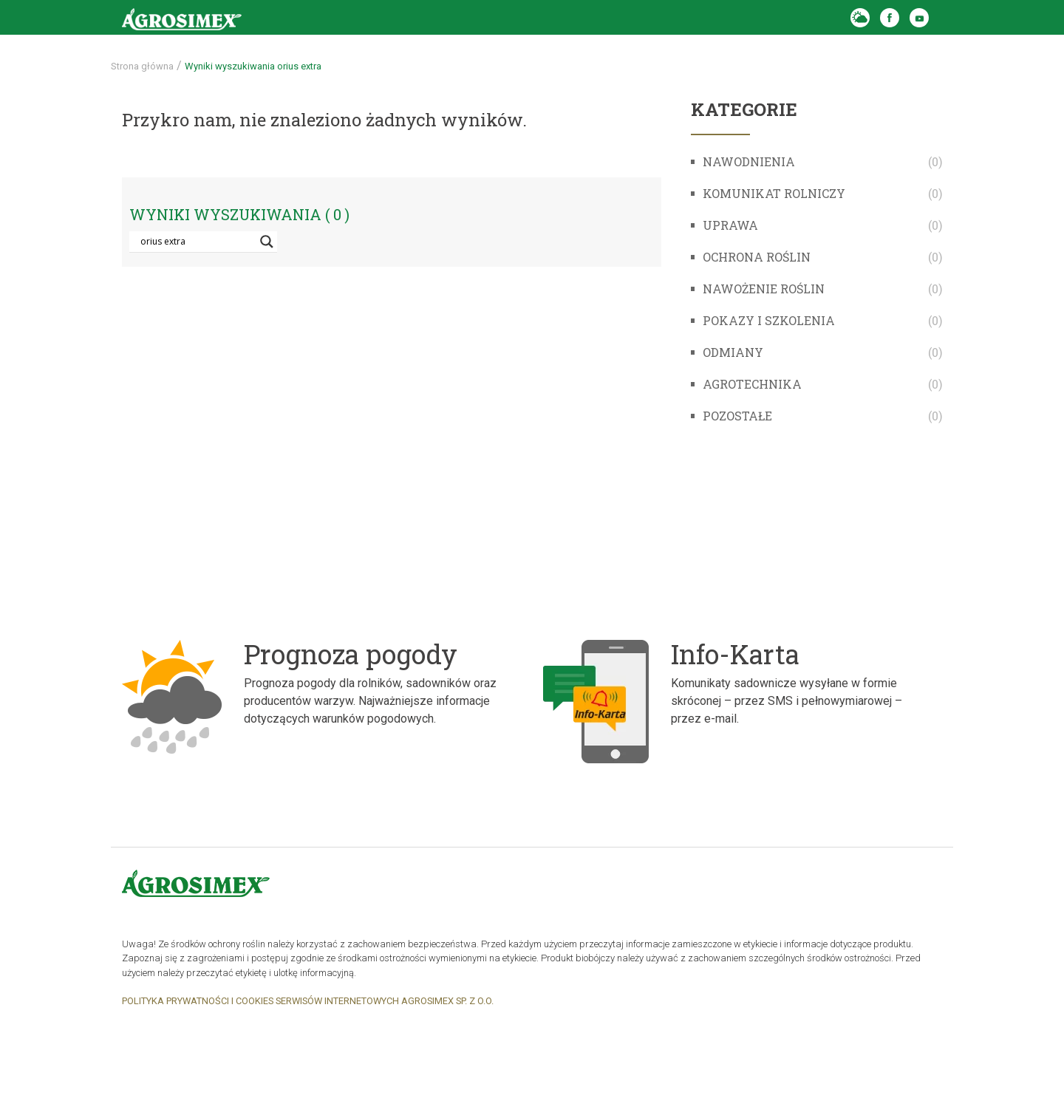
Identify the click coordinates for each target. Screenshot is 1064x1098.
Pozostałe (737, 415)
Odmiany (733, 352)
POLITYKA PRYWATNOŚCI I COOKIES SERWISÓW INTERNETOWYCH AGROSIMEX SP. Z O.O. (308, 1000)
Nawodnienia (749, 161)
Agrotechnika (752, 384)
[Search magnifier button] (266, 241)
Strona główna (142, 66)
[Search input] (196, 241)
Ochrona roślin (757, 257)
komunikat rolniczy (774, 193)
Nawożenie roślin (764, 288)
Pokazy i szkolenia (769, 320)
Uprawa (730, 225)
